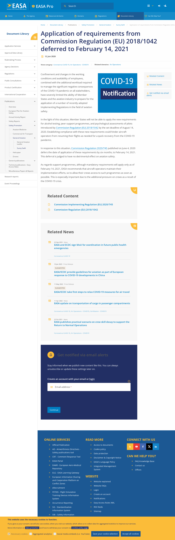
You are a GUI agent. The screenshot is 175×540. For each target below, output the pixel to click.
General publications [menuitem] (16, 160)
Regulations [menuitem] (9, 73)
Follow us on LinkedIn (156, 446)
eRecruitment (58, 487)
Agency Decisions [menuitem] (12, 66)
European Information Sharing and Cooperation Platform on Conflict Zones (66, 480)
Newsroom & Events (56, 16)
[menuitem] (159, 6)
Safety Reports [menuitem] (14, 121)
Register (165, 6)
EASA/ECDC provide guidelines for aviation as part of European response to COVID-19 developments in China (89, 273)
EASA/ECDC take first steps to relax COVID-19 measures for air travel (92, 291)
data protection (32, 528)
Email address (62, 387)
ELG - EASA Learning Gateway (65, 472)
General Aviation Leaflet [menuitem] (23, 143)
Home (10, 16)
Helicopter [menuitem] (17, 152)
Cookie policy (100, 449)
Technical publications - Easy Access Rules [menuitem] (19, 166)
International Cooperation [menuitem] (15, 94)
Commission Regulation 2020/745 (89, 148)
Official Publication (61, 445)
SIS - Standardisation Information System (62, 509)
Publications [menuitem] (10, 101)
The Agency (31, 16)
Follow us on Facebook (143, 446)
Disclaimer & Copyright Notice (107, 457)
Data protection (101, 453)
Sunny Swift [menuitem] (21, 148)
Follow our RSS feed (130, 446)
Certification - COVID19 (98, 311)
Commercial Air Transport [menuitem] (23, 134)
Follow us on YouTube (136, 446)
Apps (150, 6)
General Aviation (105, 25)
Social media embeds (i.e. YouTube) (73, 534)
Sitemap (97, 511)
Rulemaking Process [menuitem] (13, 60)
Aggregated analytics (42, 534)
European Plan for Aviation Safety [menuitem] (19, 112)
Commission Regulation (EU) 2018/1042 (77, 127)
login (92, 379)
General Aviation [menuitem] (19, 138)
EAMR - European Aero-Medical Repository (66, 467)
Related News (155, 84)
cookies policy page (80, 528)
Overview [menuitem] (12, 107)
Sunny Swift (120, 25)
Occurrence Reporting (62, 503)
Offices (138, 469)
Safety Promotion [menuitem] (15, 125)
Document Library (127, 16)
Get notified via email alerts (158, 94)
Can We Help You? (154, 16)
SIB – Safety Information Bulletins (63, 516)
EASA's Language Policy (104, 462)
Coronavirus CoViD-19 (61, 64)
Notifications (99, 498)
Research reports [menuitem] (11, 176)
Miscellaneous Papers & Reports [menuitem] (21, 171)
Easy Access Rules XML (104, 502)
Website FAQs (100, 485)
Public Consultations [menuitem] (13, 80)
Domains (81, 16)
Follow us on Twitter (149, 446)
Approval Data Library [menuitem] (13, 53)
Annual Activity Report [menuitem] (17, 117)
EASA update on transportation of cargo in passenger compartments (92, 303)
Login (159, 6)
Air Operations (115, 64)
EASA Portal (57, 461)
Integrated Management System (105, 468)
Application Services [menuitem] (13, 46)
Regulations (102, 16)
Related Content (156, 76)
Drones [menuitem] (15, 156)
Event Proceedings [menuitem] (12, 183)
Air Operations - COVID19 (79, 64)
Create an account (102, 494)
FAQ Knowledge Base (144, 461)
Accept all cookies (130, 533)
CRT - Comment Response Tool (66, 456)
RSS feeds (98, 507)
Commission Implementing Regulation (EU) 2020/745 (83, 204)
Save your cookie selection (105, 533)
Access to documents (103, 445)
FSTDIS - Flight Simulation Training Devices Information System (65, 495)
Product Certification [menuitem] (13, 87)
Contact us (140, 465)
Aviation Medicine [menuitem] (19, 129)
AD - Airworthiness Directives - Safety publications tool (66, 451)
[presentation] (68, 399)
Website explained (102, 481)
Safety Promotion (88, 25)
